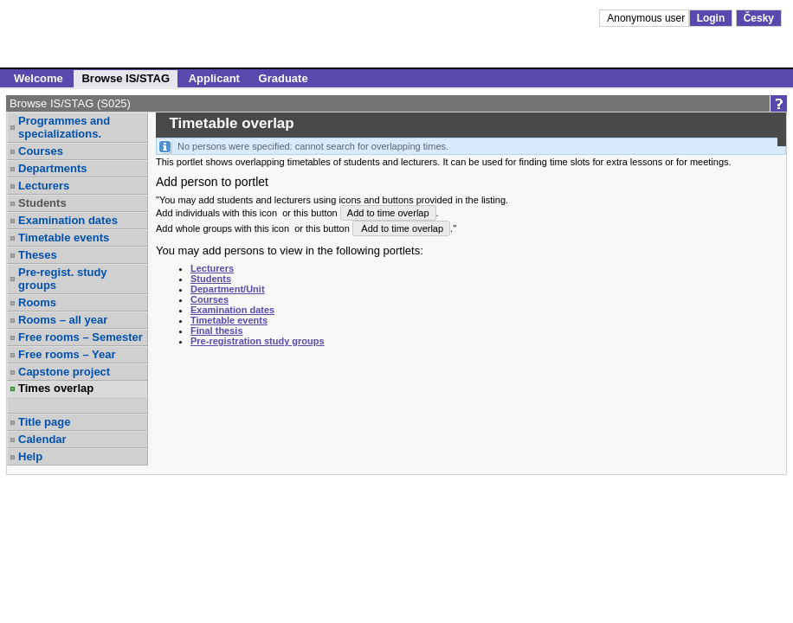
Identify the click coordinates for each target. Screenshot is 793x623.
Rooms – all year (62, 319)
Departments (52, 168)
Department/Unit (227, 289)
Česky (759, 18)
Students (42, 202)
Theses (37, 254)
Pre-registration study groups (257, 341)
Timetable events (63, 237)
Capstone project (64, 371)
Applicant (214, 78)
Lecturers (43, 185)
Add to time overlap (388, 213)
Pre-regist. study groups (62, 279)
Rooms (37, 302)
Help (30, 456)
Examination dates (68, 220)
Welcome (38, 78)
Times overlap (55, 388)
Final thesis (216, 330)
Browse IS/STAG (125, 78)
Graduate (283, 78)
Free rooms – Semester (80, 337)
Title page (44, 421)
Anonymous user (647, 18)
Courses (40, 151)
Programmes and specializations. (64, 127)
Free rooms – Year (67, 354)
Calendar (42, 439)
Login (711, 18)
